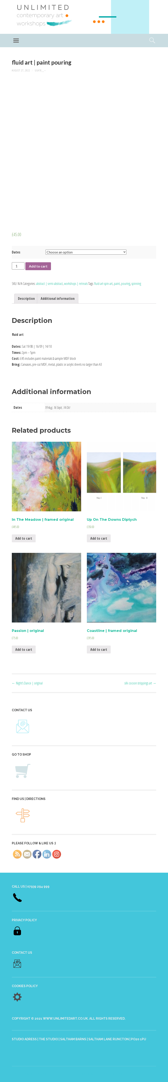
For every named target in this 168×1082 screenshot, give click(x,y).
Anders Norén (116, 1074)
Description (26, 298)
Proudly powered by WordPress (33, 1074)
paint (117, 283)
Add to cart (38, 266)
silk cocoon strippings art (140, 683)
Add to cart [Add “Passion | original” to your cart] (23, 649)
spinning (136, 283)
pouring (125, 283)
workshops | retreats (76, 283)
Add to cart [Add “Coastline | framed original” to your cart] (98, 649)
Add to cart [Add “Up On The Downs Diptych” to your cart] (98, 538)
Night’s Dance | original (27, 683)
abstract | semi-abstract (49, 283)
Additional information (58, 298)
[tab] (26, 299)
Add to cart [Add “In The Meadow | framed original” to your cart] (23, 538)
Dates (16, 252)
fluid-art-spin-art (103, 283)
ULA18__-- (40, 70)
